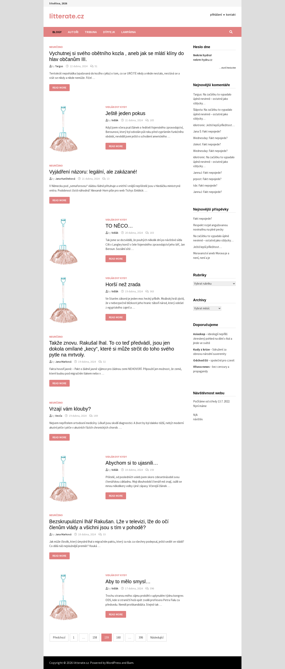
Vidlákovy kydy (116, 107)
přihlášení (216, 14)
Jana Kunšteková (65, 178)
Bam (130, 663)
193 (152, 470)
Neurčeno (56, 47)
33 (104, 534)
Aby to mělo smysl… (128, 581)
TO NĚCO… (119, 226)
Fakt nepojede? (211, 131)
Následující (156, 637)
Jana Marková (63, 361)
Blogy (57, 32)
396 (152, 588)
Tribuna (91, 32)
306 (141, 637)
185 (152, 120)
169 (96, 415)
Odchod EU (200, 360)
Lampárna (128, 32)
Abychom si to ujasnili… (131, 463)
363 (152, 291)
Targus (59, 66)
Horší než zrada (122, 284)
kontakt (231, 14)
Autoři (73, 32)
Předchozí (59, 637)
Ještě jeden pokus (125, 113)
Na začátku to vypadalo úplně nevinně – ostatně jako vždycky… (212, 98)
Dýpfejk (109, 32)
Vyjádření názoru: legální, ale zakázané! (93, 171)
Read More (59, 88)
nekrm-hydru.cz (202, 60)
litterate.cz (66, 16)
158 (95, 637)
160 (118, 637)
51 (96, 66)
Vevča (58, 415)
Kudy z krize (201, 349)
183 (152, 232)
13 (108, 178)
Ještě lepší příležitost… (220, 125)
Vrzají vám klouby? (70, 409)
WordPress (113, 663)
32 (104, 361)
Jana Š (197, 131)
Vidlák (114, 120)
